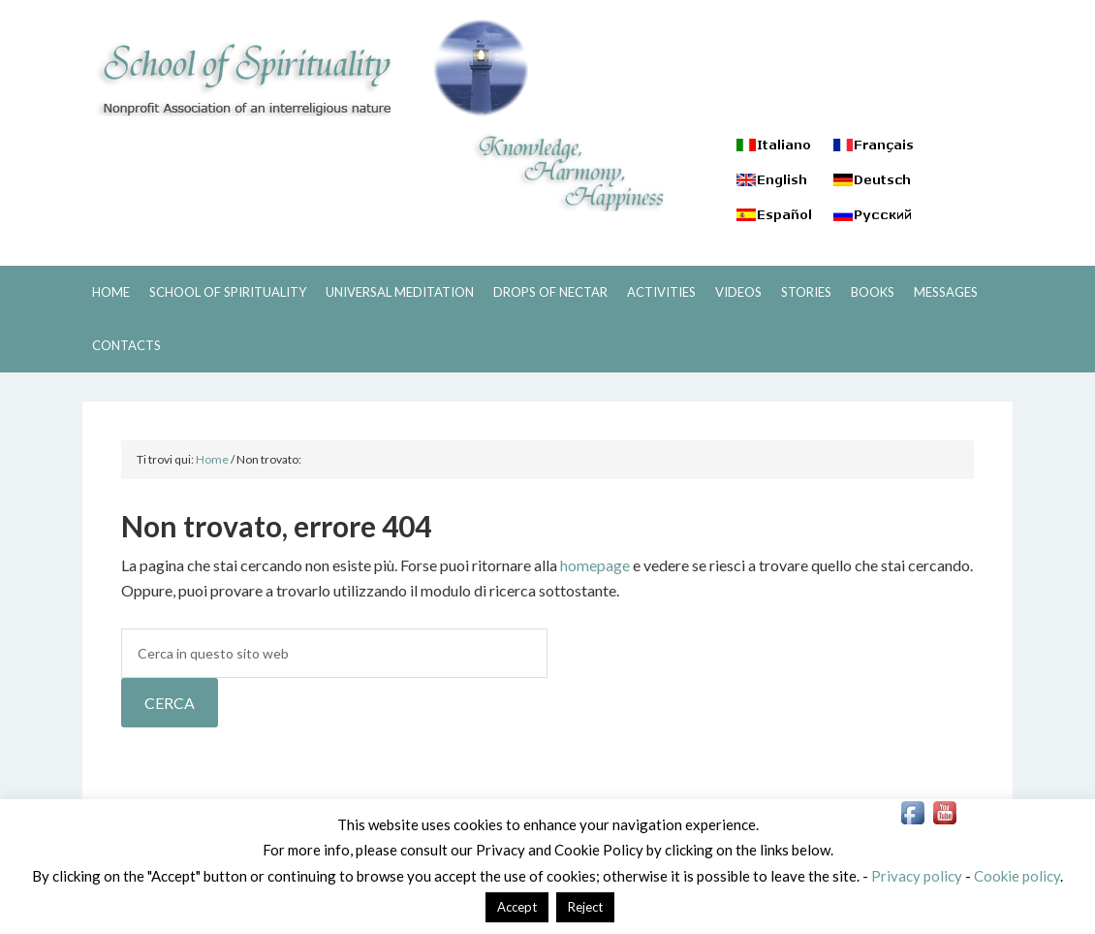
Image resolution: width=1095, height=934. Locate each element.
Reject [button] (585, 907)
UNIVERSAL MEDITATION (400, 292)
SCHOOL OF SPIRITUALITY (305, 67)
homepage (595, 565)
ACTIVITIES (661, 292)
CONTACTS (126, 345)
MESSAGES (946, 292)
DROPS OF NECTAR (550, 292)
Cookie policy (1017, 876)
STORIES (806, 292)
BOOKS (872, 292)
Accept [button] (517, 907)
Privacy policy (916, 876)
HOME (111, 292)
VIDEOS (738, 292)
